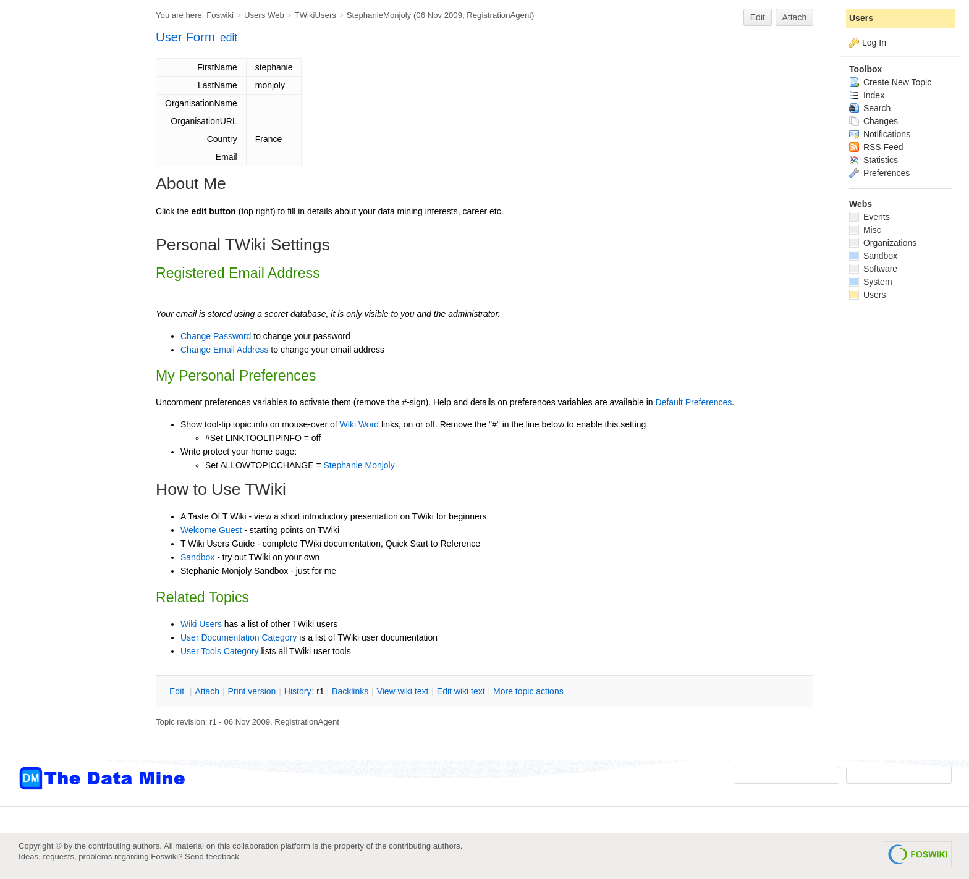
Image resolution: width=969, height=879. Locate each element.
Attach (794, 17)
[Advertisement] (68, 249)
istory (297, 691)
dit (178, 691)
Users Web (264, 15)
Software (873, 269)
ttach (207, 691)
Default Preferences (694, 402)
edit (228, 38)
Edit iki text (461, 691)
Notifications (879, 134)
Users (861, 18)
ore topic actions (528, 691)
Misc (865, 230)
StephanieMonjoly (379, 15)
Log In (874, 43)
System (870, 282)
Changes (873, 121)
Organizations (882, 243)
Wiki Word (359, 424)
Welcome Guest (211, 530)
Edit (757, 17)
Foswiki (220, 15)
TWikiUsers (315, 15)
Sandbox (197, 557)
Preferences (879, 173)
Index (866, 95)
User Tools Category (219, 651)
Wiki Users (201, 624)
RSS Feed (876, 147)
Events (869, 217)
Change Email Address (224, 350)
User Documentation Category (238, 637)
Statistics (873, 160)
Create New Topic (890, 82)
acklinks (350, 691)
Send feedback (212, 856)
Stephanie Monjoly (359, 465)
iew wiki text (403, 691)
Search (870, 108)
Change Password (215, 336)
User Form (185, 37)
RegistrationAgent (499, 15)
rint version (252, 691)
